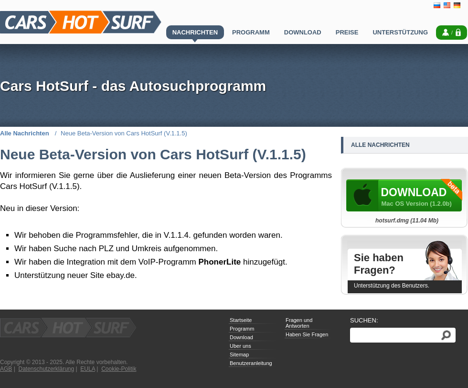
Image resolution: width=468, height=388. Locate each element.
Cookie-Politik (118, 369)
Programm (242, 329)
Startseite (241, 320)
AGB (6, 369)
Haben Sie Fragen (307, 334)
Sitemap (239, 354)
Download (241, 337)
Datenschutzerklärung (46, 369)
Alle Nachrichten (25, 133)
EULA (87, 369)
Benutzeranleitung (251, 363)
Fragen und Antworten (299, 323)
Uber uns (240, 346)
